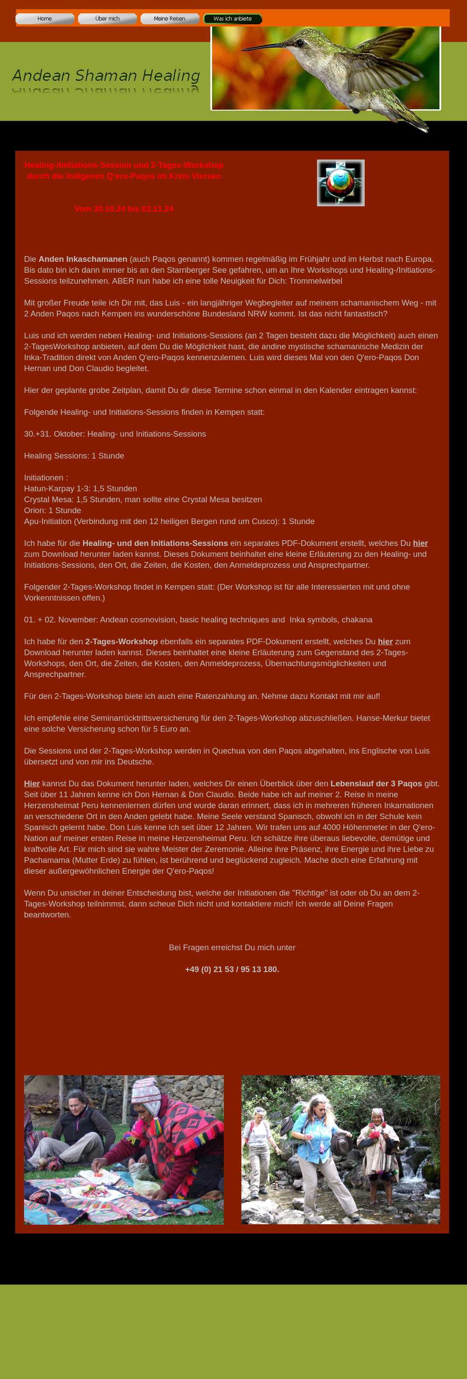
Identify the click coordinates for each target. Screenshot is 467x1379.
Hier (32, 783)
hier (420, 543)
